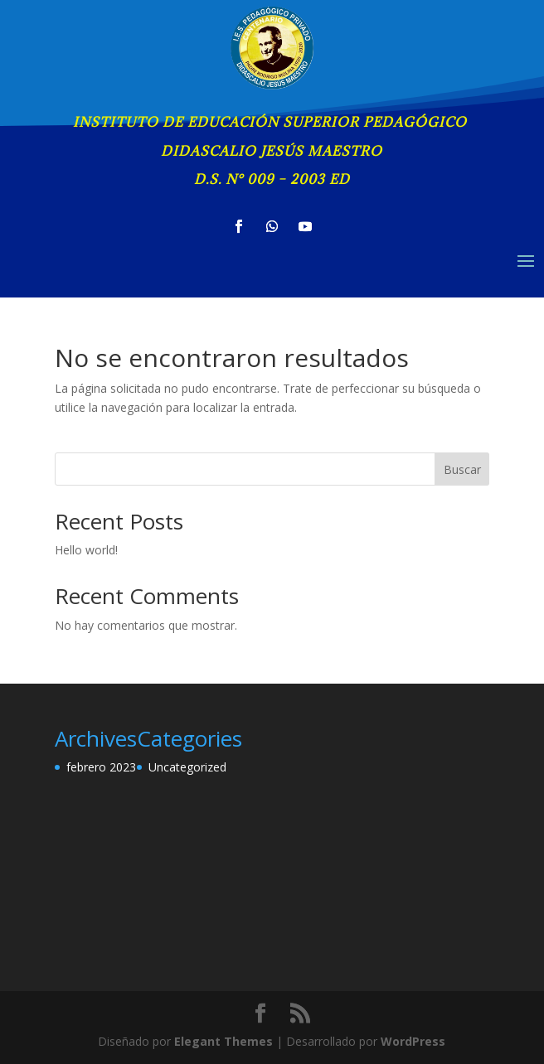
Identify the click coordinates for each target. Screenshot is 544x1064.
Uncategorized (187, 767)
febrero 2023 (101, 767)
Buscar (462, 469)
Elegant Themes (223, 1041)
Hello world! (86, 550)
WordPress (413, 1041)
